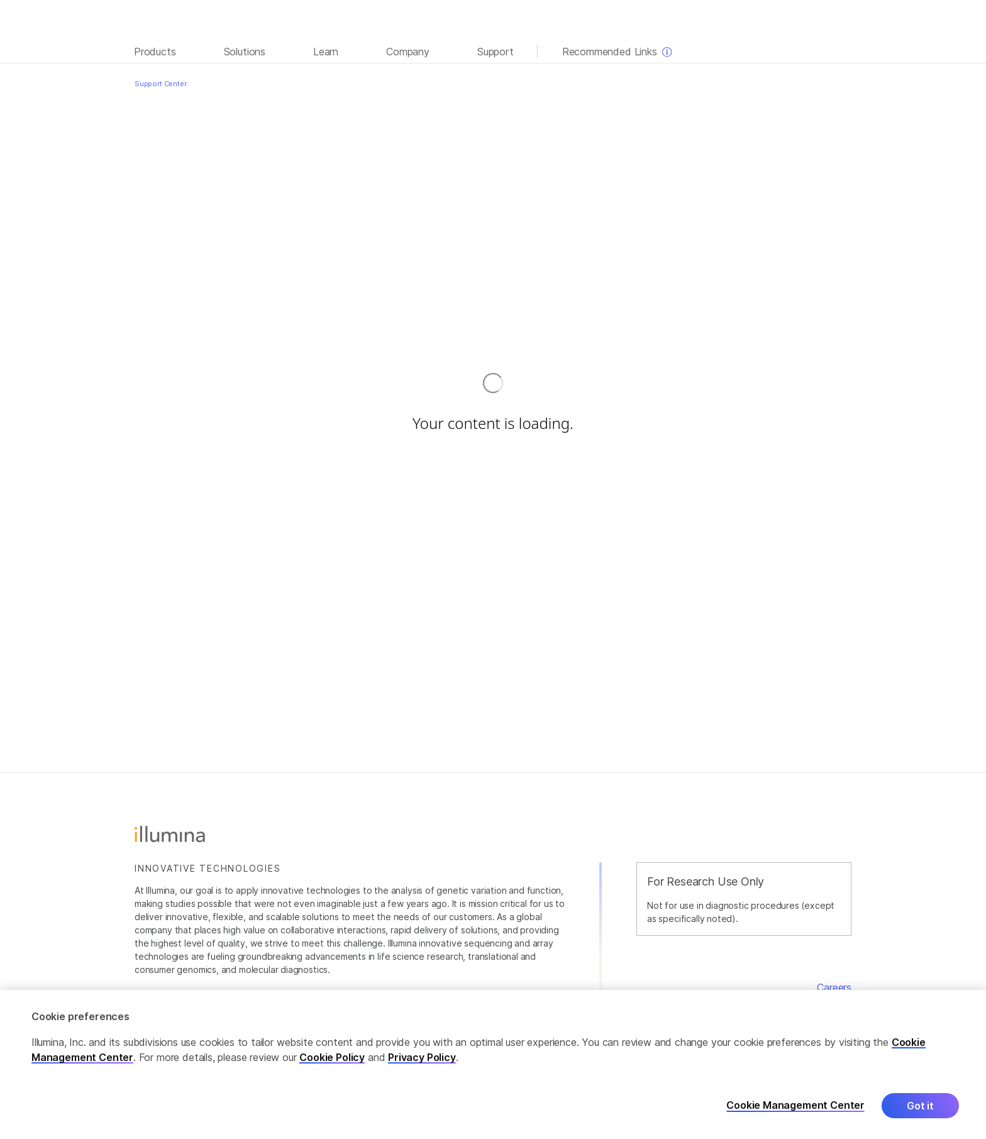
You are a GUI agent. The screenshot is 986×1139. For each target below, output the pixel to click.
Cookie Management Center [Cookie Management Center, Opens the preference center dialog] (795, 1105)
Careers (834, 987)
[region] (493, 1064)
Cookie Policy (332, 1057)
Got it (920, 1105)
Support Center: (161, 83)
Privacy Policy (422, 1057)
